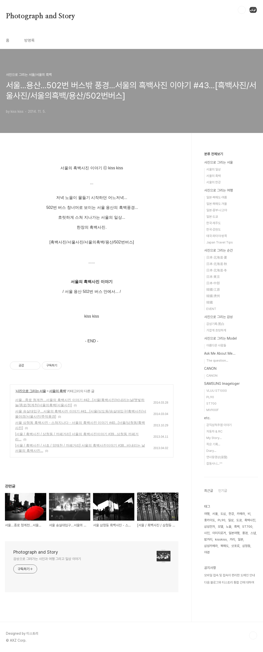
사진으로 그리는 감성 (218, 317)
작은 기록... (213, 444)
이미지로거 (219, 533)
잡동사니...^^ (214, 463)
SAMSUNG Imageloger (222, 384)
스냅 (253, 533)
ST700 (211, 403)
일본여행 (234, 533)
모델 (220, 526)
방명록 (29, 40)
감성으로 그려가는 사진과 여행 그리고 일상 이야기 (47, 559)
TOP (253, 635)
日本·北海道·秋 (216, 264)
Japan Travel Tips (219, 242)
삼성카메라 (211, 546)
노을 (228, 526)
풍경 (245, 533)
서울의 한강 (213, 182)
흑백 (236, 526)
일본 (240, 539)
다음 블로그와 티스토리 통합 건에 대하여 (229, 582)
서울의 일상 (213, 169)
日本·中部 (213, 283)
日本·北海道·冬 (216, 270)
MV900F (212, 410)
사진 (207, 533)
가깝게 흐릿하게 (216, 330)
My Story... (214, 438)
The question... (217, 360)
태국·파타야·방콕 (216, 236)
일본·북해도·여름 (216, 197)
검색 (241, 10)
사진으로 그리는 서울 (31, 391)
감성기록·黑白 (215, 324)
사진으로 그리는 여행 (218, 190)
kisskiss (221, 539)
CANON (210, 368)
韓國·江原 (213, 289)
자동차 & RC (214, 431)
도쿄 (239, 520)
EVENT (211, 309)
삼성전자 (209, 526)
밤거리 (208, 539)
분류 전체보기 (213, 154)
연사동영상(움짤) (216, 457)
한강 (231, 514)
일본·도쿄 (212, 216)
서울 (215, 514)
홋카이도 (209, 520)
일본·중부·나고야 (216, 210)
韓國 (209, 302)
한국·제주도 (213, 223)
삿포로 (235, 546)
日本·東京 (213, 277)
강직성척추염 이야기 (219, 425)
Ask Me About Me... (220, 353)
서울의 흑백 (57, 391)
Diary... (211, 451)
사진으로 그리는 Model (220, 338)
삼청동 (246, 546)
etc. (207, 418)
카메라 (241, 514)
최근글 (208, 491)
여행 (207, 514)
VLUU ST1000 (216, 390)
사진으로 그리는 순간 (218, 250)
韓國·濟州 (213, 296)
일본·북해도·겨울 (216, 204)
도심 (223, 514)
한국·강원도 (213, 229)
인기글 (222, 491)
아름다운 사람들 (216, 345)
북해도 (224, 546)
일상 (231, 520)
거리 (232, 539)
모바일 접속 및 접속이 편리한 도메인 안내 (229, 575)
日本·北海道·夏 (216, 257)
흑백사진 (249, 520)
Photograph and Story (40, 16)
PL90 (210, 397)
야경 (207, 552)
